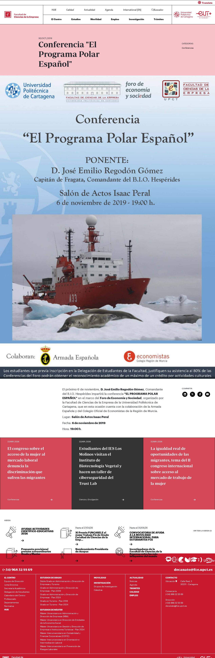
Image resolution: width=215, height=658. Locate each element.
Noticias (133, 581)
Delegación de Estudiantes (16, 592)
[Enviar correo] (207, 393)
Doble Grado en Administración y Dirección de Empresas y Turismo (62, 582)
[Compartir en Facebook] (200, 393)
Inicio (41, 28)
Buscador (157, 9)
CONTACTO (171, 577)
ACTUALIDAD (136, 577)
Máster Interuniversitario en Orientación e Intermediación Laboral (59, 641)
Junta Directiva (11, 584)
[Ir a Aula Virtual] (194, 561)
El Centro (56, 19)
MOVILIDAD (100, 577)
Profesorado (10, 599)
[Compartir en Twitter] (192, 393)
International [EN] (132, 9)
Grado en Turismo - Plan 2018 (54, 601)
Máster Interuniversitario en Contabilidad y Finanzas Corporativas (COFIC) (60, 634)
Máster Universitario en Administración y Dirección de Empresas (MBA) (59, 614)
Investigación (136, 19)
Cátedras (98, 590)
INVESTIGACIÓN (102, 583)
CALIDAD (134, 592)
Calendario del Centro (14, 595)
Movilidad (95, 19)
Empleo (115, 19)
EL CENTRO (9, 577)
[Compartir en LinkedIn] (185, 393)
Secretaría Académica (14, 588)
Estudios (76, 19)
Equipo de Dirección (14, 581)
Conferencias (187, 48)
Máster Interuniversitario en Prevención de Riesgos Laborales (60, 647)
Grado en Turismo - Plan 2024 (54, 604)
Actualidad (89, 9)
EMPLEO (134, 595)
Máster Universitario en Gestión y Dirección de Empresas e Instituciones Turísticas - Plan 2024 (62, 628)
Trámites (159, 19)
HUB (54, 9)
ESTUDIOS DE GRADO (51, 577)
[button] (162, 2)
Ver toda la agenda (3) (202, 531)
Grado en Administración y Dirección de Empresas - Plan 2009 (59, 589)
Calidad (70, 9)
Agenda (109, 9)
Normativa (9, 606)
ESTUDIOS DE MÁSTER (51, 610)
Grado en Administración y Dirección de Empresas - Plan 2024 (59, 596)
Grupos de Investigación (105, 586)
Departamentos (11, 602)
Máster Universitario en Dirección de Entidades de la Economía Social (62, 621)
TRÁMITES (135, 588)
